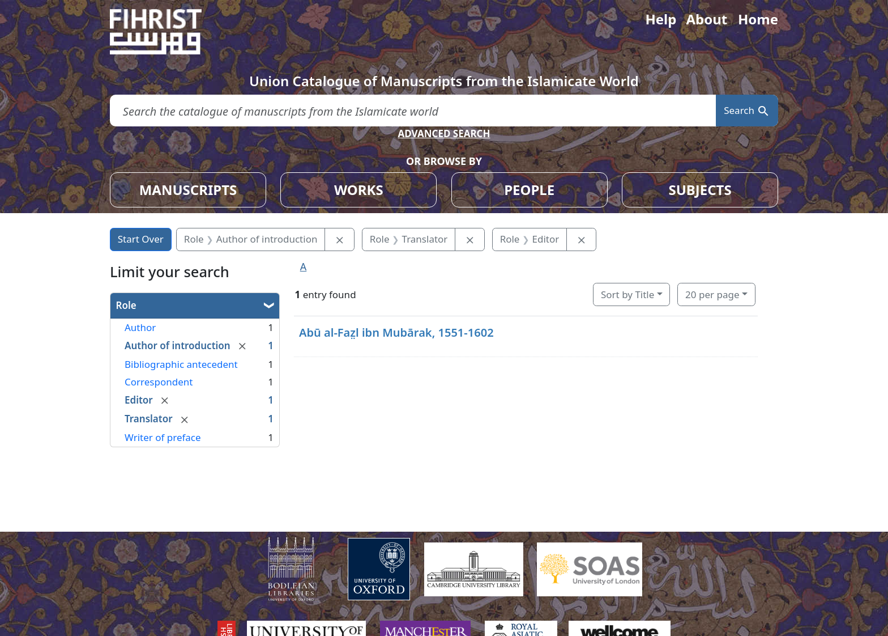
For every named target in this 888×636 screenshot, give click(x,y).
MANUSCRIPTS (188, 189)
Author (140, 327)
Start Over (141, 238)
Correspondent (159, 381)
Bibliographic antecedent (181, 364)
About (706, 19)
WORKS (358, 189)
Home (758, 19)
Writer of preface (163, 437)
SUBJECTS (699, 189)
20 (712, 294)
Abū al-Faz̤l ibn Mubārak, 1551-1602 (396, 332)
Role (126, 305)
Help (660, 19)
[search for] (412, 111)
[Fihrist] (166, 31)
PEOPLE (529, 189)
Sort (627, 294)
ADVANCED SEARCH (444, 133)
